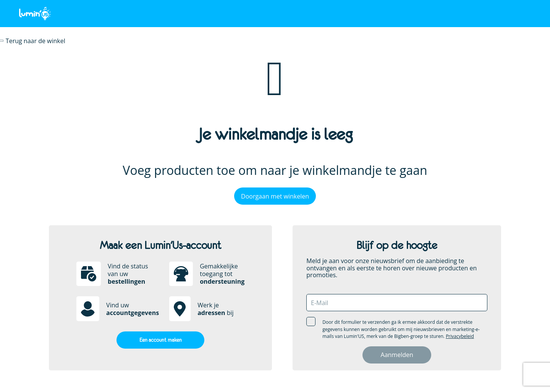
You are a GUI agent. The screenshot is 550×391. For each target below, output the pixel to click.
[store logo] (34, 13)
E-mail (319, 302)
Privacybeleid (460, 336)
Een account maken (160, 340)
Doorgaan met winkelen (275, 196)
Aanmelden (397, 355)
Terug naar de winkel (35, 40)
